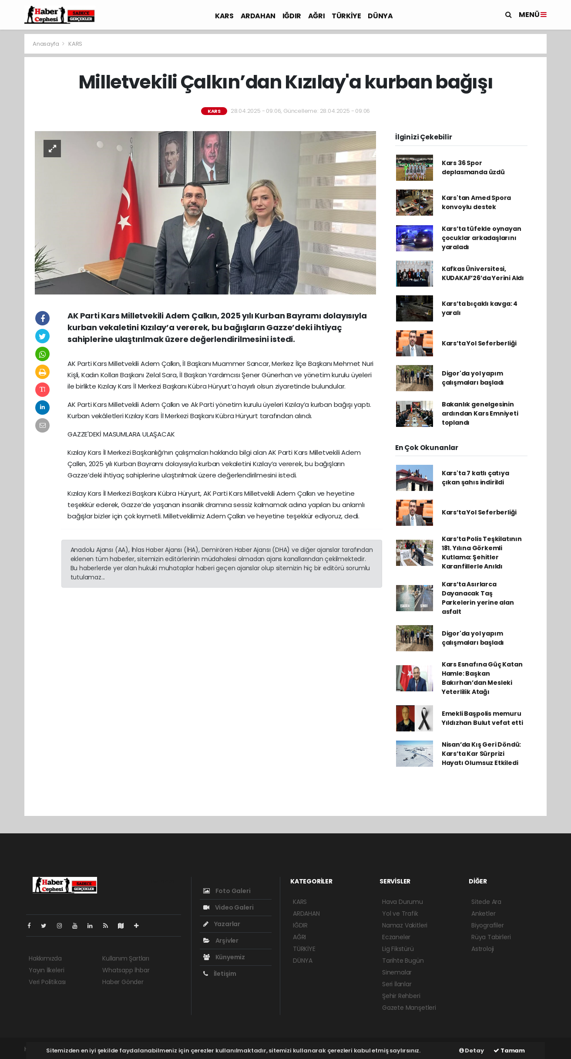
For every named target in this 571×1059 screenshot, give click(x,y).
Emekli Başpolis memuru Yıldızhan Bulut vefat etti (482, 718)
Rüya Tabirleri (491, 937)
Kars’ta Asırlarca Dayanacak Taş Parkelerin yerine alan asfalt (478, 598)
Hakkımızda (45, 958)
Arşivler (220, 940)
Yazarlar (221, 924)
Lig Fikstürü (398, 948)
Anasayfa (46, 44)
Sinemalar (397, 972)
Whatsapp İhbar (125, 970)
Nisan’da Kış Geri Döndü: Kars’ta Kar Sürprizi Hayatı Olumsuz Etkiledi (481, 753)
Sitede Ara (486, 901)
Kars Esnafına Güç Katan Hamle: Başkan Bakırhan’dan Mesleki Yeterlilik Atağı (482, 678)
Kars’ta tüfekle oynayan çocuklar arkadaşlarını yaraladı (481, 237)
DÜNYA (380, 16)
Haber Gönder (123, 982)
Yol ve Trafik (400, 913)
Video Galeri (228, 907)
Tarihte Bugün (403, 960)
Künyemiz (224, 957)
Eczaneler (396, 937)
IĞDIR (291, 16)
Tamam (509, 1050)
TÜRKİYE (346, 16)
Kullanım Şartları (125, 958)
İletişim (219, 973)
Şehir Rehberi (401, 995)
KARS (224, 16)
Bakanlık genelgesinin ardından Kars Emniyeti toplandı (480, 413)
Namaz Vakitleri (404, 925)
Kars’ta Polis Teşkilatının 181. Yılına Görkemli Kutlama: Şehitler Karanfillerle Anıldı (482, 553)
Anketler (483, 913)
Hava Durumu (402, 901)
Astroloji (482, 948)
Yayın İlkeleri (46, 970)
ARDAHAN (258, 16)
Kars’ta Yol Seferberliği (479, 343)
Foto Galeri (227, 890)
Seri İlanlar (397, 984)
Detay (471, 1050)
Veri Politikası (47, 982)
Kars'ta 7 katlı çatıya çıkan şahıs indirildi (475, 478)
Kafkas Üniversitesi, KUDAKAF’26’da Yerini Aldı (483, 273)
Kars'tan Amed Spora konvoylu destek (476, 202)
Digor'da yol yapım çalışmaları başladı (473, 378)
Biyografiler (487, 925)
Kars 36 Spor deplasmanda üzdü (473, 167)
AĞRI (316, 16)
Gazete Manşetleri (409, 1007)
